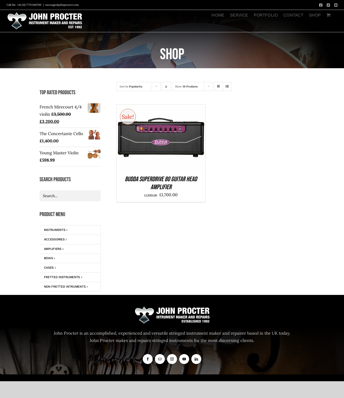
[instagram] (172, 359)
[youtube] (184, 359)
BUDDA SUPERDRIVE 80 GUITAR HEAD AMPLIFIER (161, 183)
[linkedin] (196, 359)
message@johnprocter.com (62, 4)
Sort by (131, 86)
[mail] (160, 359)
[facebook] (148, 359)
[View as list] (227, 86)
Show (186, 86)
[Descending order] (166, 86)
